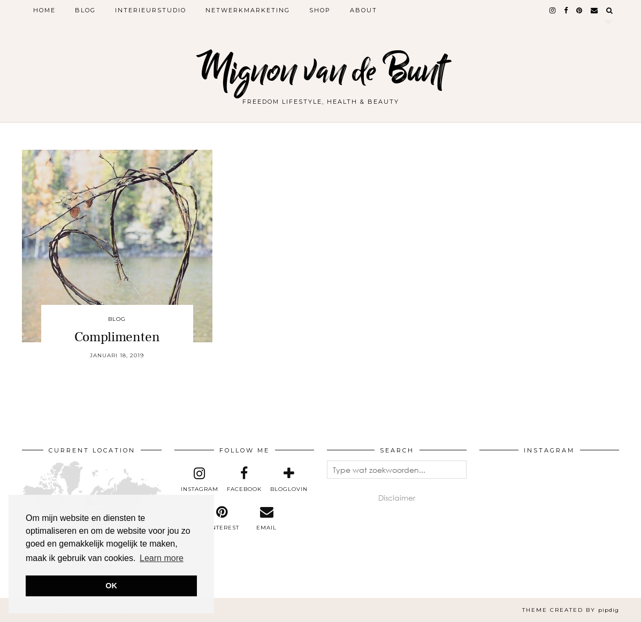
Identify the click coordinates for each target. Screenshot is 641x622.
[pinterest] (579, 10)
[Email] (595, 10)
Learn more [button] (162, 558)
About (363, 10)
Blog (85, 10)
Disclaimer (396, 497)
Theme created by (570, 609)
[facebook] (566, 10)
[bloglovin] (288, 480)
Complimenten (117, 336)
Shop (320, 10)
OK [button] (111, 585)
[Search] (610, 10)
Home (44, 10)
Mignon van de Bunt (320, 70)
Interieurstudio (150, 10)
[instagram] (553, 10)
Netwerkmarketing (247, 10)
